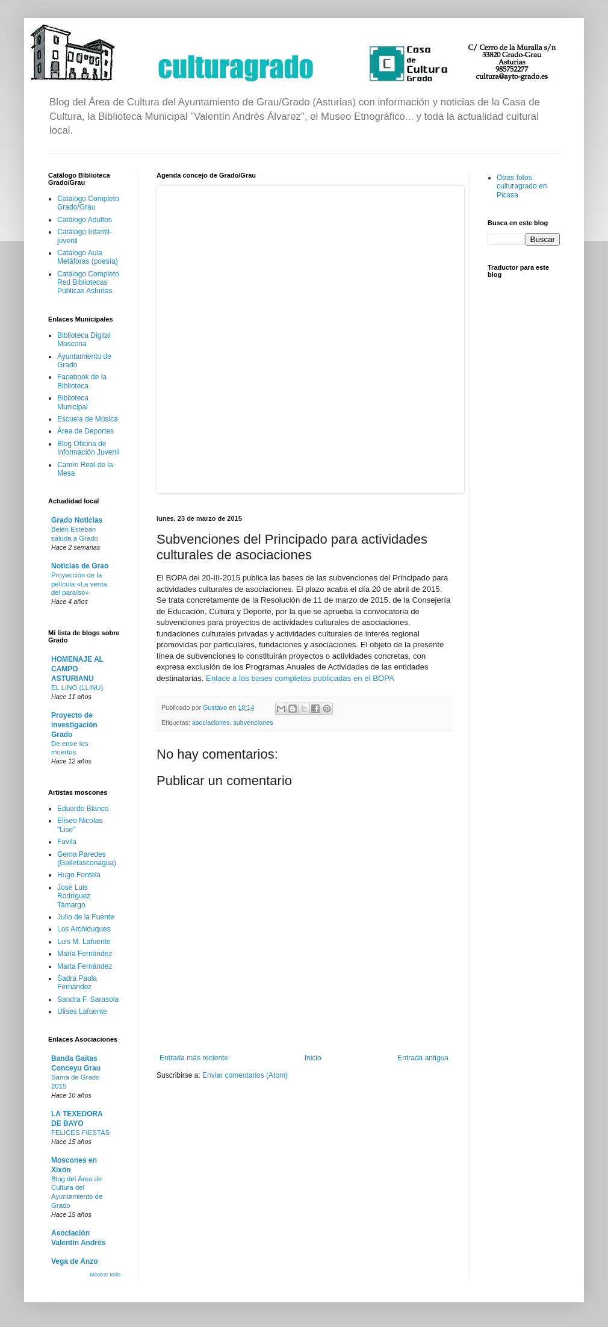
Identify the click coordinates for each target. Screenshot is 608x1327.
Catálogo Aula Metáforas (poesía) (87, 257)
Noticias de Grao (79, 566)
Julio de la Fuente (85, 917)
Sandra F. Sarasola (88, 999)
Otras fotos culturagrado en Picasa (522, 186)
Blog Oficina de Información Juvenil (88, 448)
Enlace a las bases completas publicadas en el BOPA (300, 678)
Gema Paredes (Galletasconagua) (86, 858)
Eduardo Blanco (82, 808)
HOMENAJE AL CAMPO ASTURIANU (77, 669)
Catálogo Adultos (84, 220)
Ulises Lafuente (82, 1011)
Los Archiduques (84, 929)
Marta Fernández (84, 966)
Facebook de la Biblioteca (82, 381)
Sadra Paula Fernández (77, 982)
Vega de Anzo (74, 1261)
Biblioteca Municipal (72, 402)
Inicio (313, 1058)
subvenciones (253, 722)
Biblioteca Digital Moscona (84, 339)
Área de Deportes (85, 431)
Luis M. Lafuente (84, 941)
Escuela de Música (87, 419)
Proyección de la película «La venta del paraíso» (79, 584)
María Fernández (84, 953)
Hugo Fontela (79, 875)
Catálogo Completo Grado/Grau (88, 202)
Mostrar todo (105, 1275)
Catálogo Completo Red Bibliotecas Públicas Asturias (88, 283)
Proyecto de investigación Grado (74, 725)
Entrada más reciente (194, 1058)
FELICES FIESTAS (80, 1132)
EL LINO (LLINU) (77, 687)
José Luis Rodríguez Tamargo (73, 896)
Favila (66, 842)
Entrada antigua (422, 1058)
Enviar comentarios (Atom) (245, 1075)
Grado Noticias (76, 520)
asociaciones (210, 722)
